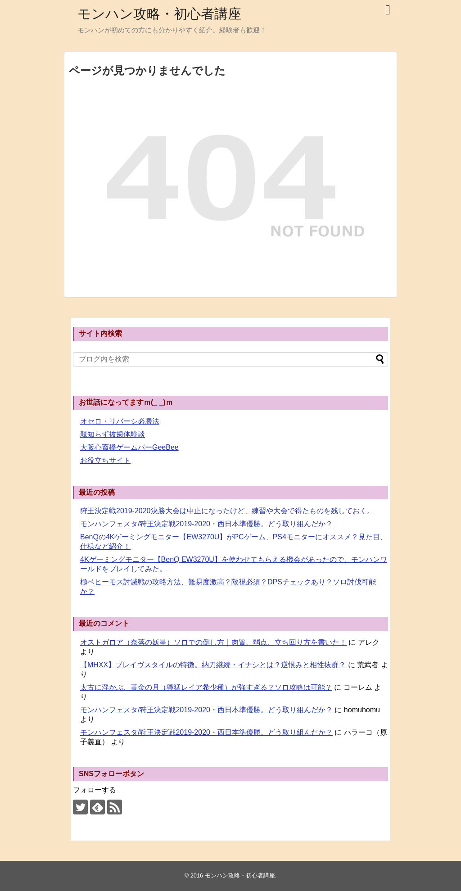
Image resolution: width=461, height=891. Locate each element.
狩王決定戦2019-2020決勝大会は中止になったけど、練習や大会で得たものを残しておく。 (227, 511)
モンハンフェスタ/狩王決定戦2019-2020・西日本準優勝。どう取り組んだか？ (206, 524)
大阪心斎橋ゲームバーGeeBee (129, 447)
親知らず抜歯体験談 (112, 434)
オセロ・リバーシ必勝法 (119, 421)
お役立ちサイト (105, 460)
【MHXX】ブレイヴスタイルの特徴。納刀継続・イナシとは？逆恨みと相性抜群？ (213, 665)
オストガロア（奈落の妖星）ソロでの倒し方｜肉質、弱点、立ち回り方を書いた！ (213, 642)
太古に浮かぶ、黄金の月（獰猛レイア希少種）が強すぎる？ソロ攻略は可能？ (206, 687)
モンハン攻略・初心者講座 (159, 13)
